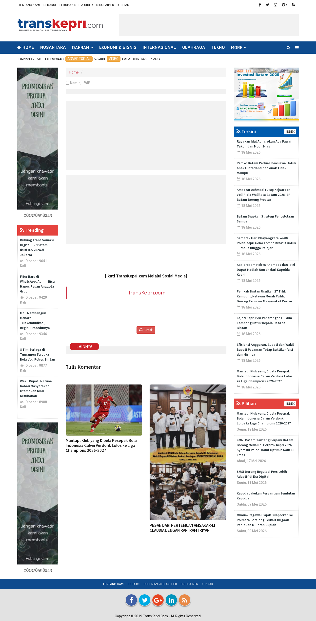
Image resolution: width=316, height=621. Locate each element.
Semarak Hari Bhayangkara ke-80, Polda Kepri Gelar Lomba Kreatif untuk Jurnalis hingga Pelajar (266, 243)
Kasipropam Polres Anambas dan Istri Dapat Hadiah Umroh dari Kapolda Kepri (266, 269)
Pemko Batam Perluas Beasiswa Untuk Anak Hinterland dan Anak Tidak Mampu (266, 168)
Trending (32, 230)
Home (25, 47)
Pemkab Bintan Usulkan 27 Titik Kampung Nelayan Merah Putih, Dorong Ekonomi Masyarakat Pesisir (264, 296)
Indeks (155, 58)
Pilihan (246, 403)
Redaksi (49, 5)
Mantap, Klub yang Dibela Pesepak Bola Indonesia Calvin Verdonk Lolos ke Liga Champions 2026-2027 (101, 445)
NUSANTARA (53, 47)
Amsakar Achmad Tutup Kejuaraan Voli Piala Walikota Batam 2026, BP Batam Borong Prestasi (263, 194)
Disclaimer (105, 5)
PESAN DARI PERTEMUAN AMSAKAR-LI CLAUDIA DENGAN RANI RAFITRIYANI (182, 528)
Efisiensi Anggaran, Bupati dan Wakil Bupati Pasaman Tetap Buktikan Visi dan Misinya (265, 349)
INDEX (290, 131)
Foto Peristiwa (134, 58)
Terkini (246, 131)
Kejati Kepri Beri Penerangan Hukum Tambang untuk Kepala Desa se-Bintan (264, 323)
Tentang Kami (29, 5)
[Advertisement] (209, 25)
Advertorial (78, 59)
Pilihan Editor (30, 58)
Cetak (146, 330)
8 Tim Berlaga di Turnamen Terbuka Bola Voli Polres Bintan (37, 354)
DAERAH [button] (80, 47)
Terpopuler (54, 58)
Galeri (99, 58)
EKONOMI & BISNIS (118, 47)
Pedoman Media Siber (76, 5)
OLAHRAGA (193, 47)
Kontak (123, 5)
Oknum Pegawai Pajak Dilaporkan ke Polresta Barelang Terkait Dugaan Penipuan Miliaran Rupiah (265, 520)
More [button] (236, 47)
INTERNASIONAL (159, 47)
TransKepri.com (146, 293)
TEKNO (218, 47)
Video (113, 59)
